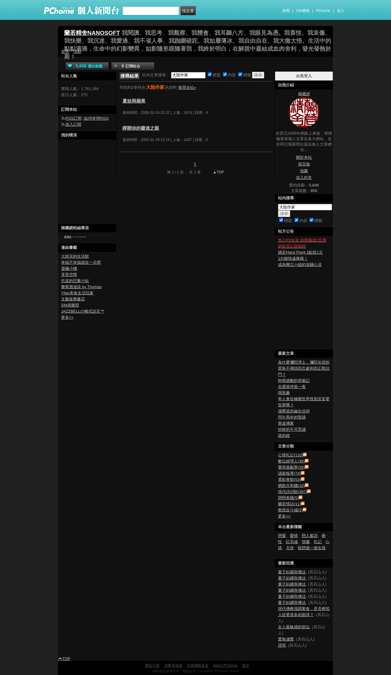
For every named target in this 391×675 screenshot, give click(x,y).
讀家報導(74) (289, 473)
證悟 (282, 645)
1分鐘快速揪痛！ (293, 258)
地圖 (304, 171)
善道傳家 (286, 423)
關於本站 (304, 157)
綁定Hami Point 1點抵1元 (300, 252)
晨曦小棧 (69, 268)
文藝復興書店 (73, 299)
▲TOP (218, 172)
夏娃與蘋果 (133, 100)
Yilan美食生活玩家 (77, 293)
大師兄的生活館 (75, 256)
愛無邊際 (286, 639)
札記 (318, 541)
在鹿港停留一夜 (292, 386)
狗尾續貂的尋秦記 (294, 380)
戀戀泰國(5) (288, 497)
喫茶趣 (284, 392)
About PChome (225, 665)
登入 (340, 11)
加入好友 (304, 177)
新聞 (286, 11)
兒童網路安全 (198, 665)
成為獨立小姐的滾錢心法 (300, 264)
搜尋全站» (187, 87)
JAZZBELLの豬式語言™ (82, 311)
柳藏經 (67, 236)
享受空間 (69, 274)
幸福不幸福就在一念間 (81, 262)
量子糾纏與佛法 (292, 572)
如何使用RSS (96, 118)
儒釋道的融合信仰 (294, 411)
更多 (284, 516)
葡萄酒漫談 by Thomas (81, 287)
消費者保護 (173, 665)
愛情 (294, 535)
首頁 (65, 51)
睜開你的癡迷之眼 (140, 128)
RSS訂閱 (73, 118)
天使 (290, 548)
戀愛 (282, 535)
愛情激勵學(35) (291, 467)
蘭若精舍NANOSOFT (92, 33)
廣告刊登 (152, 665)
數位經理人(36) (291, 461)
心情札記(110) (290, 455)
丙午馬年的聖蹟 (292, 417)
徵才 (245, 665)
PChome (323, 11)
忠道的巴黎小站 (75, 280)
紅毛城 (292, 541)
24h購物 (302, 11)
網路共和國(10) (291, 485)
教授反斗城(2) (290, 510)
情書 (306, 541)
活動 (77, 51)
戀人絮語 (310, 535)
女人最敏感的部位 (294, 627)
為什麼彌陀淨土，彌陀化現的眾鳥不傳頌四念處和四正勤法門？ (304, 368)
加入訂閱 (73, 124)
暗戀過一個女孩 (312, 548)
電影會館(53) (289, 479)
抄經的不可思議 (292, 429)
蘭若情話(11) (289, 504)
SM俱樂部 (70, 305)
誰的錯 (284, 435)
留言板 (304, 164)
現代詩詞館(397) (292, 491)
